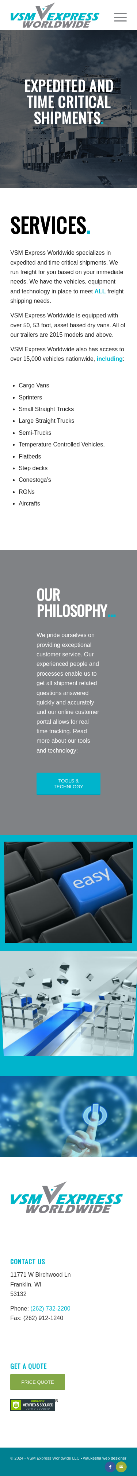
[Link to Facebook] (110, 1466)
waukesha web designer (104, 1458)
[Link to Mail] (121, 1466)
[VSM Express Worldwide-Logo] (56, 15)
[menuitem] (117, 15)
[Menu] (117, 15)
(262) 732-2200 (50, 1308)
